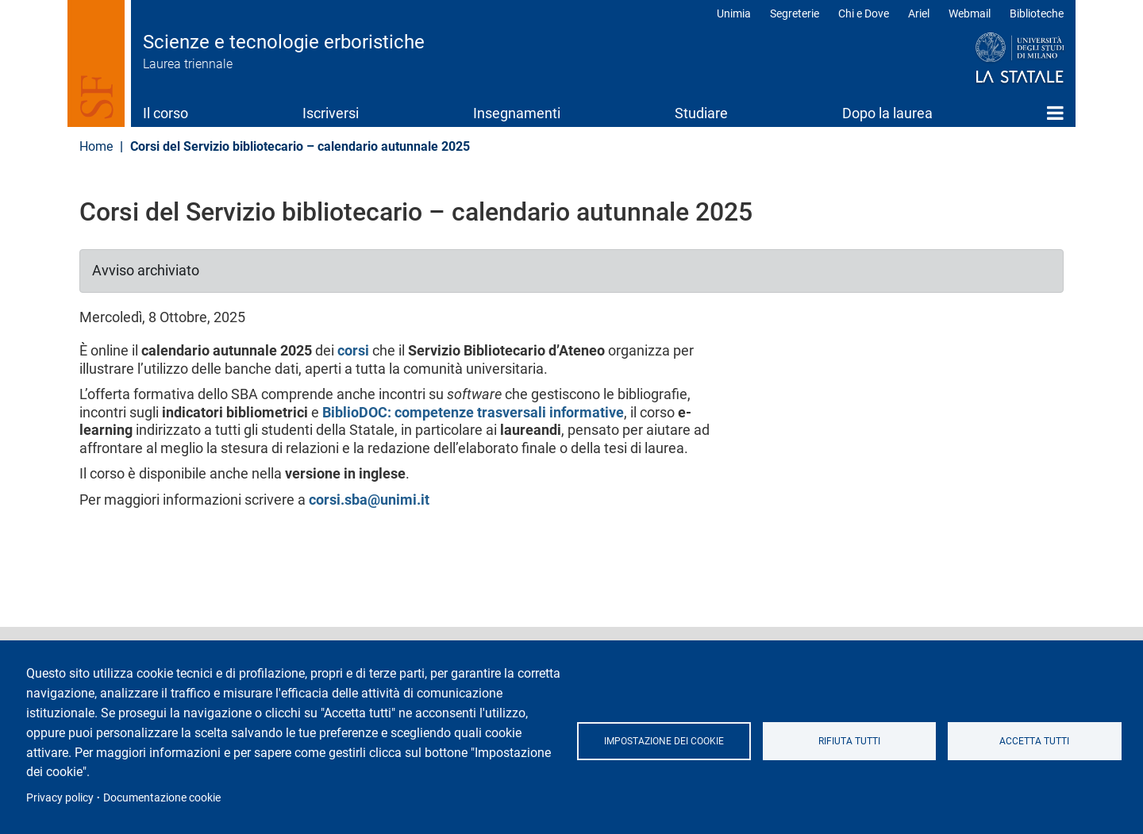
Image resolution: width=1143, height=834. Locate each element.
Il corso (165, 113)
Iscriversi (330, 113)
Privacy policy (60, 797)
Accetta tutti (1034, 741)
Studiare (701, 113)
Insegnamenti (516, 113)
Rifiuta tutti (849, 741)
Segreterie (794, 13)
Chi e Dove (863, 13)
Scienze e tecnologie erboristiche (284, 42)
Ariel (918, 13)
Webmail (970, 13)
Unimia (734, 13)
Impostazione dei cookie (664, 741)
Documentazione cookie (162, 797)
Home (1055, 112)
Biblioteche (1037, 13)
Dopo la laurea (887, 113)
